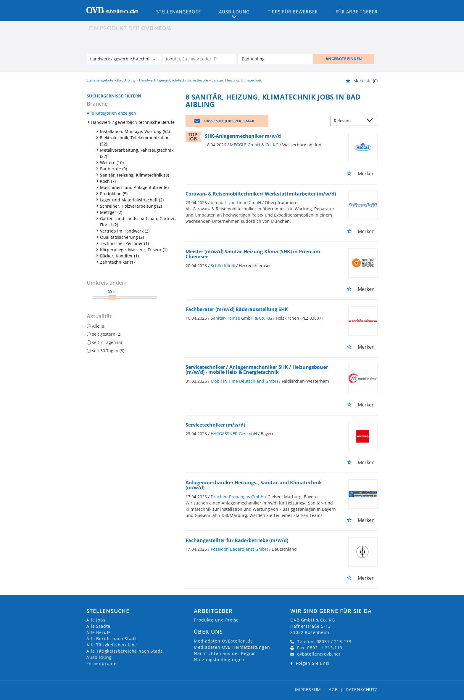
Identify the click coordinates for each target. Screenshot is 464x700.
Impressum (308, 689)
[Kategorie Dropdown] (155, 59)
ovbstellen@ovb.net (319, 654)
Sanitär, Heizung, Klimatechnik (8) (134, 175)
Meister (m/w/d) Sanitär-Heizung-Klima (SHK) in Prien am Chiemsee (253, 254)
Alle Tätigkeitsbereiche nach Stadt (124, 651)
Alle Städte (98, 626)
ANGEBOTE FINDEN (344, 58)
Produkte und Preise (216, 620)
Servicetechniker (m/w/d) (215, 425)
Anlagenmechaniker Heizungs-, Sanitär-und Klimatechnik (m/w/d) (254, 485)
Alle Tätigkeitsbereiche (111, 645)
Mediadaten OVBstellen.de (223, 641)
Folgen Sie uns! (313, 663)
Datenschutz (362, 689)
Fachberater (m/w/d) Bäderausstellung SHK (237, 309)
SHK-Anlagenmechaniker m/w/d (243, 136)
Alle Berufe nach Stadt (111, 638)
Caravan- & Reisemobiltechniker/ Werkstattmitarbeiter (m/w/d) (261, 193)
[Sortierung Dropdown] (371, 121)
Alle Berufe (98, 632)
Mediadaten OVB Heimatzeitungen (232, 647)
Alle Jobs (96, 620)
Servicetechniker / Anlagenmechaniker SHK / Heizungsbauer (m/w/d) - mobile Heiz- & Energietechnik (257, 370)
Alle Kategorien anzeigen (111, 113)
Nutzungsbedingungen (219, 659)
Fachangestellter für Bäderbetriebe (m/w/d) (237, 540)
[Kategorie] (118, 59)
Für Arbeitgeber (357, 12)
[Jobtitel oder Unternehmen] (199, 59)
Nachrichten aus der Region (225, 653)
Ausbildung (99, 657)
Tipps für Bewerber (293, 12)
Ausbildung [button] (234, 12)
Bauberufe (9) (113, 169)
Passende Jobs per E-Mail (229, 121)
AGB (333, 689)
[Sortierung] (348, 121)
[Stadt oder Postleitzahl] (275, 59)
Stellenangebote (178, 12)
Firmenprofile (101, 663)
